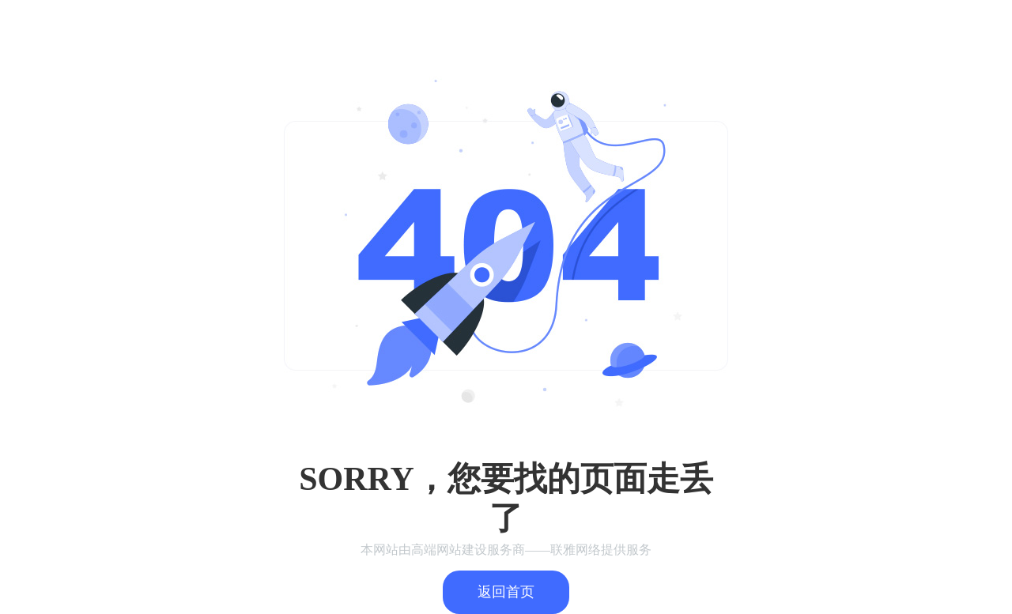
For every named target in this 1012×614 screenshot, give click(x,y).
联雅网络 (575, 549)
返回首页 (506, 592)
